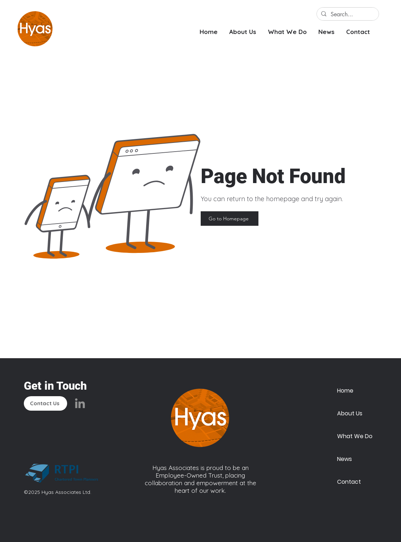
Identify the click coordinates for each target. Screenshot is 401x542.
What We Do (354, 436)
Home (345, 390)
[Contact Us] (45, 403)
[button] (242, 31)
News (344, 459)
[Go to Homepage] (229, 218)
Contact (349, 482)
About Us (349, 413)
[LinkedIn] (80, 403)
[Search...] (347, 14)
